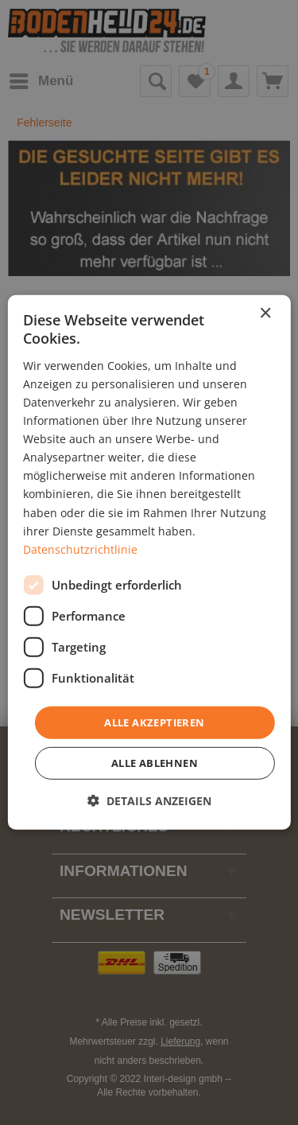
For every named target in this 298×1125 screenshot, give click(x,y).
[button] (149, 801)
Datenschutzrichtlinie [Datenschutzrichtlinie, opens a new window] (80, 549)
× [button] (265, 314)
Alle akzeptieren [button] (154, 722)
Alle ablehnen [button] (154, 763)
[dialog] (148, 562)
